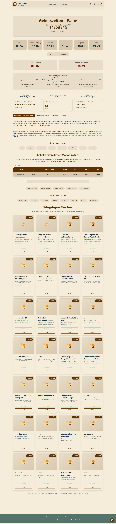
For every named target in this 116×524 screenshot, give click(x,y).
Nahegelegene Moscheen (59, 115)
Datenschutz (51, 520)
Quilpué (85, 201)
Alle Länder (70, 520)
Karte (23, 249)
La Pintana (74, 148)
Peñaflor (51, 148)
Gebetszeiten (53, 4)
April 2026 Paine (45, 189)
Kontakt (44, 520)
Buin (19, 148)
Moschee (64, 4)
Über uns (38, 520)
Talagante (29, 148)
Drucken (18, 166)
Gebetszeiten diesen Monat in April (24, 115)
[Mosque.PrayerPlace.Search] (90, 4)
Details (23, 252)
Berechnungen (61, 520)
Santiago (84, 148)
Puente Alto (62, 148)
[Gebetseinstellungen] (94, 4)
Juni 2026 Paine (72, 189)
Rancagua (95, 148)
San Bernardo (40, 148)
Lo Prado (75, 201)
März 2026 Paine (30, 189)
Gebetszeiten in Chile (43, 115)
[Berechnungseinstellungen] (98, 4)
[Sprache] (101, 4)
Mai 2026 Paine (58, 189)
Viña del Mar (96, 201)
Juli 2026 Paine (86, 189)
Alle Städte (77, 520)
